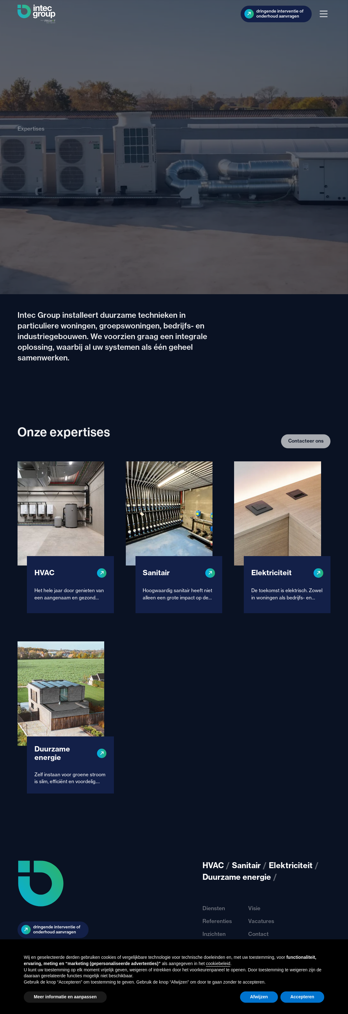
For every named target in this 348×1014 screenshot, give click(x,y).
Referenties (217, 921)
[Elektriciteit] (282, 537)
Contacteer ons (306, 457)
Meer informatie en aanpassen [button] (65, 996)
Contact (258, 934)
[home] (36, 14)
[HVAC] (66, 537)
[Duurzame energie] (66, 717)
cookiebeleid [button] (218, 963)
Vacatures (261, 921)
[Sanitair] (174, 537)
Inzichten (214, 934)
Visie (254, 908)
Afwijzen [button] (259, 996)
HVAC (213, 865)
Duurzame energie (236, 877)
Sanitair (246, 865)
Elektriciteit (291, 865)
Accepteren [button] (302, 996)
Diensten (213, 908)
